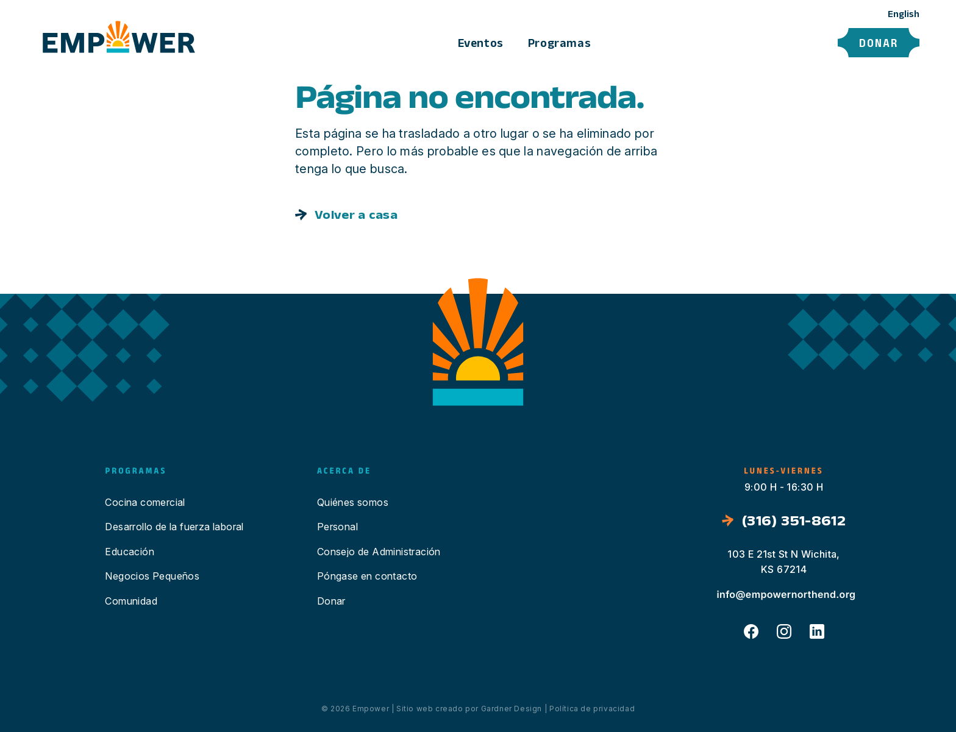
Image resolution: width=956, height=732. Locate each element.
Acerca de (642, 42)
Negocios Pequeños (152, 576)
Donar (878, 42)
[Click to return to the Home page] (119, 39)
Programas (559, 42)
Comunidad (131, 601)
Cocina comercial (145, 502)
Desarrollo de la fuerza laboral (174, 527)
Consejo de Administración (379, 551)
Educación (129, 551)
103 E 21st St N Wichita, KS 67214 (783, 562)
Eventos (481, 42)
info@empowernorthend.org (786, 594)
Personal (337, 527)
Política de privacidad (592, 708)
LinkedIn (817, 631)
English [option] (903, 14)
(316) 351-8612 (794, 520)
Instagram (784, 631)
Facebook (751, 631)
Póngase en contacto (753, 42)
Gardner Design (511, 708)
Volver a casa (356, 214)
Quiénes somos (352, 502)
